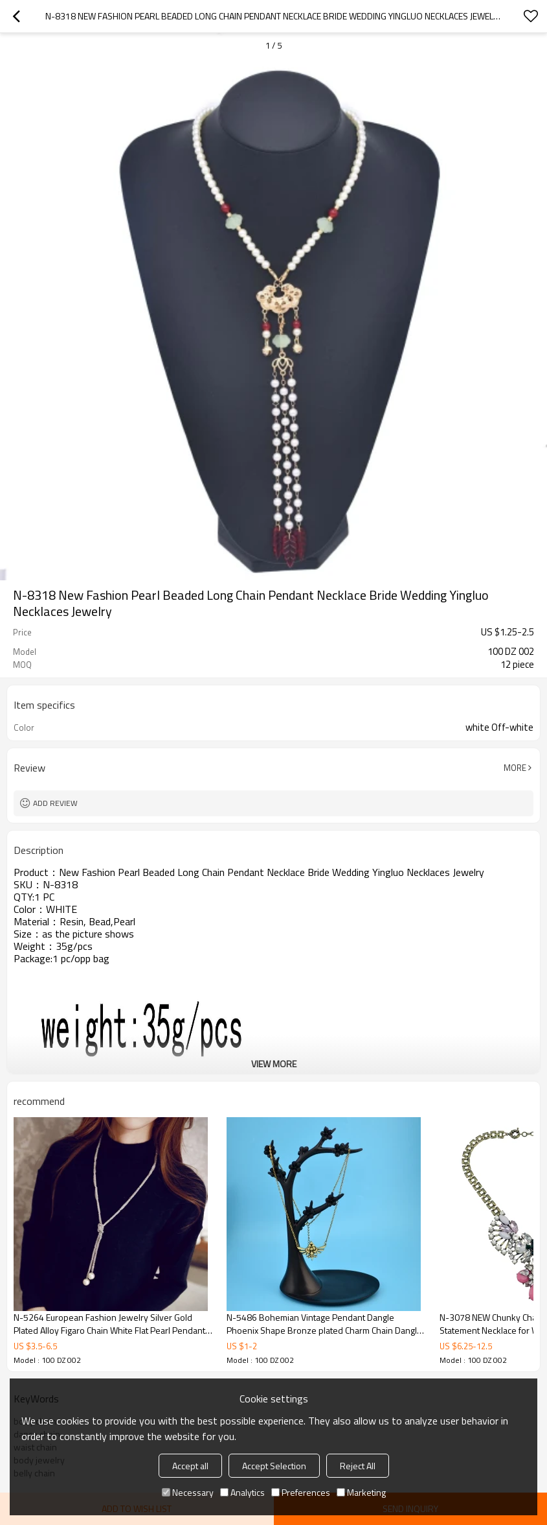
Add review (55, 803)
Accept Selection (274, 1465)
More (515, 767)
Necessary (188, 1492)
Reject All (357, 1465)
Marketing (361, 1492)
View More (273, 1063)
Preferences (300, 1492)
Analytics (242, 1492)
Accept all (190, 1465)
